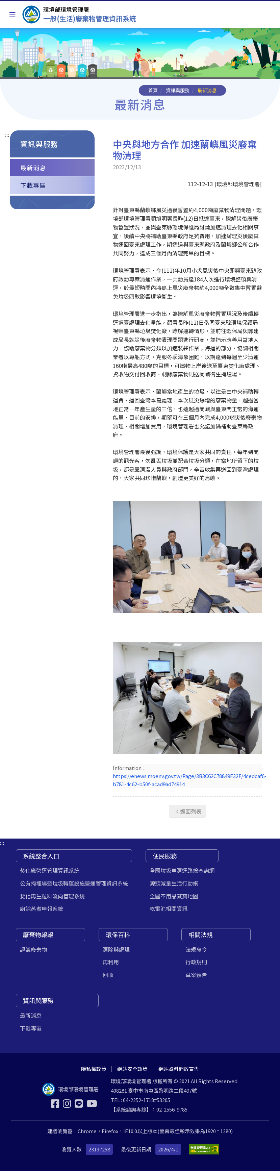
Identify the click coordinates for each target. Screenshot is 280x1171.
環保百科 (118, 934)
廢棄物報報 (38, 934)
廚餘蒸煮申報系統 (41, 908)
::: (7, 134)
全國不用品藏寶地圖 (174, 896)
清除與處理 (116, 949)
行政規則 (196, 962)
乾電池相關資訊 (168, 908)
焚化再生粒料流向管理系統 (52, 896)
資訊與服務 (177, 90)
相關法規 (200, 934)
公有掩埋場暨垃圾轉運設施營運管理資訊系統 (74, 883)
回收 (108, 975)
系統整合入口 (41, 855)
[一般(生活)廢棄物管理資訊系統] (79, 14)
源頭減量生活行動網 (174, 883)
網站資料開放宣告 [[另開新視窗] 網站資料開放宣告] (178, 1068)
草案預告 (196, 975)
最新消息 (33, 167)
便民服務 (165, 855)
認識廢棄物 (33, 949)
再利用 (111, 962)
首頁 (153, 90)
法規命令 (196, 949)
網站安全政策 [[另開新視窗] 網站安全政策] (132, 1068)
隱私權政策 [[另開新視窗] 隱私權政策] (93, 1068)
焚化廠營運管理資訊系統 (49, 870)
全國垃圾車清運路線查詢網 (182, 870)
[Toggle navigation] (12, 14)
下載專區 (33, 185)
